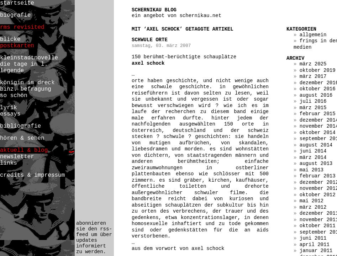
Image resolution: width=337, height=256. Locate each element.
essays (10, 114)
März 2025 (313, 64)
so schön (13, 95)
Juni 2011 (313, 238)
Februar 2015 (318, 114)
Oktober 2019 (318, 70)
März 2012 (313, 207)
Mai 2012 (311, 201)
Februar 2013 (318, 176)
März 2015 (313, 108)
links (8, 163)
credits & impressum (32, 175)
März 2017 (313, 76)
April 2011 (315, 244)
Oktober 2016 (318, 89)
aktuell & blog (24, 150)
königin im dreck (27, 83)
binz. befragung (25, 89)
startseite (17, 3)
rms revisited (22, 27)
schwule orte (150, 40)
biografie (15, 15)
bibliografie (20, 126)
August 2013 (316, 163)
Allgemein (313, 35)
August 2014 (316, 145)
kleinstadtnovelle (29, 58)
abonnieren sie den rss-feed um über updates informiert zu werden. (94, 237)
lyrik (8, 108)
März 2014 (313, 157)
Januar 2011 (316, 251)
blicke (10, 39)
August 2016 (316, 95)
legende (12, 71)
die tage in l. (24, 64)
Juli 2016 (313, 101)
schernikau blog (154, 10)
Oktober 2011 (318, 226)
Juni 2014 (313, 151)
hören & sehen (22, 138)
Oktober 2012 (318, 195)
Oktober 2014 (318, 132)
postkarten (17, 46)
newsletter (17, 157)
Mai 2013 (311, 170)
